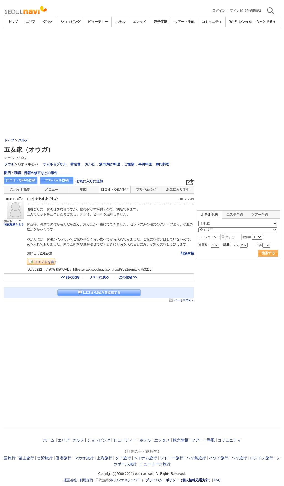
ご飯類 (129, 164)
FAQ (217, 480)
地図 (83, 189)
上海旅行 (104, 458)
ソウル (9, 164)
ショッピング (70, 22)
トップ (13, 22)
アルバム (146, 189)
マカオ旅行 (84, 458)
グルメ (48, 22)
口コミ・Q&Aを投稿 (21, 180)
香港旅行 (63, 458)
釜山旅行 (26, 458)
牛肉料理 (145, 164)
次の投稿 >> (128, 277)
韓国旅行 (8, 458)
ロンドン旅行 (261, 458)
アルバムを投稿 (57, 180)
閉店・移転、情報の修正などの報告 (30, 173)
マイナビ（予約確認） (246, 11)
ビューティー (98, 22)
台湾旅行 (45, 458)
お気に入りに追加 (89, 181)
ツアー (137, 480)
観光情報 (160, 22)
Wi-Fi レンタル (240, 22)
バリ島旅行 (196, 458)
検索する (268, 253)
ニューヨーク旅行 (155, 464)
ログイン (218, 11)
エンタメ (139, 22)
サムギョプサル (54, 164)
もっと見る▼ (266, 22)
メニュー (51, 189)
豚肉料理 (162, 164)
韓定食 (75, 164)
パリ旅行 (239, 458)
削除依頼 (187, 253)
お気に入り (177, 189)
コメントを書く (45, 262)
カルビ (90, 164)
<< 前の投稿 (70, 277)
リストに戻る (99, 277)
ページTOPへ (184, 300)
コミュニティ (212, 22)
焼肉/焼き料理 (109, 164)
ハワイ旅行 (218, 458)
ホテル (120, 22)
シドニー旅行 (171, 458)
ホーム (49, 440)
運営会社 (70, 480)
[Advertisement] (142, 69)
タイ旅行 (123, 458)
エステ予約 (234, 214)
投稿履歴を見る (14, 224)
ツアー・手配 (184, 22)
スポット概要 (20, 189)
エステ (126, 480)
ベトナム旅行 (145, 458)
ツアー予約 (259, 214)
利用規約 (86, 480)
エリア (31, 22)
